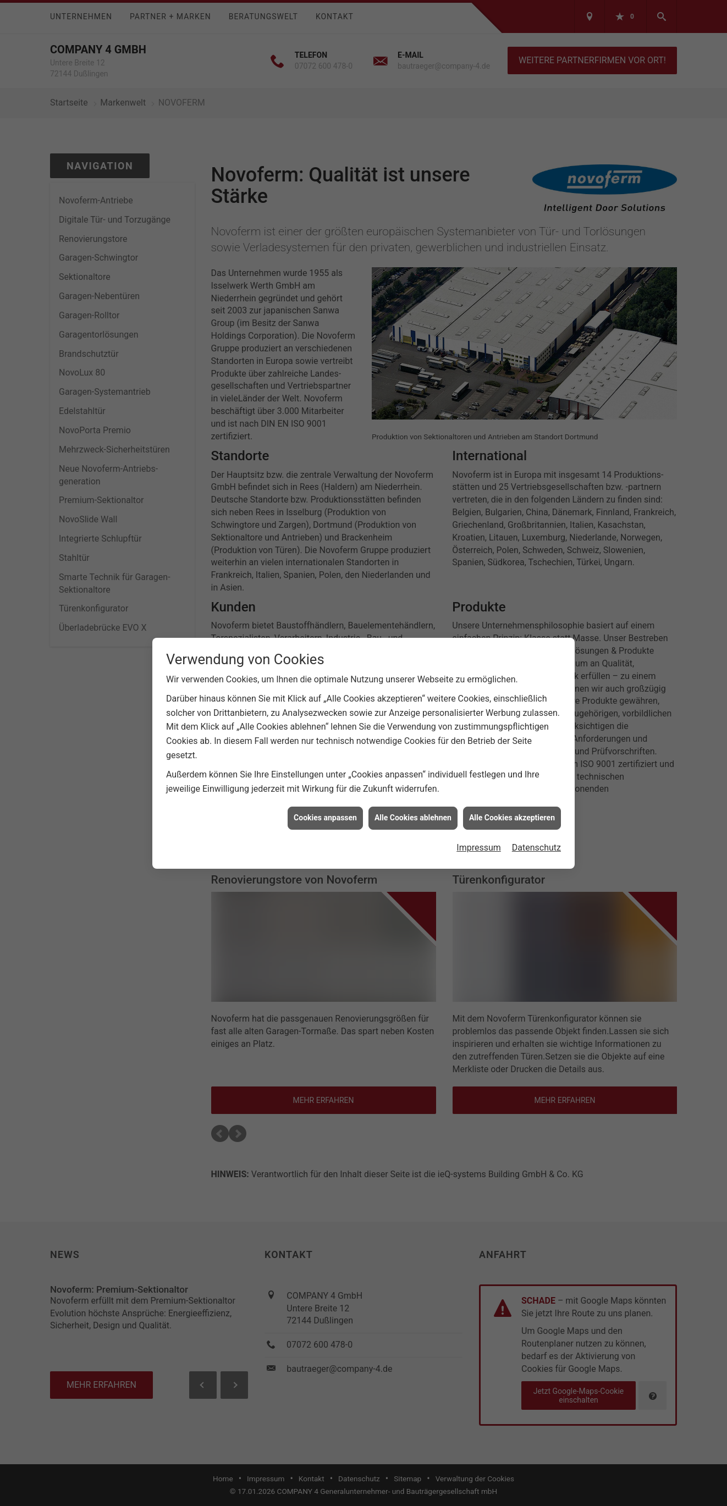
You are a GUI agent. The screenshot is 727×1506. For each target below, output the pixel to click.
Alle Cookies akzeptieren (512, 786)
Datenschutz (536, 817)
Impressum (478, 817)
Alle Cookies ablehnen (412, 786)
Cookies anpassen (325, 786)
